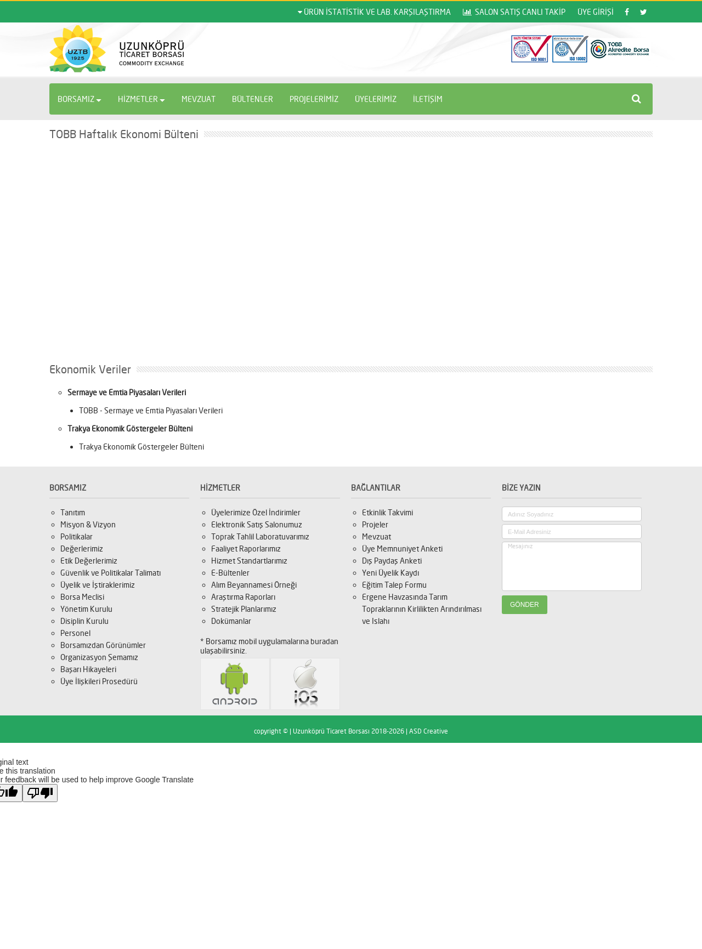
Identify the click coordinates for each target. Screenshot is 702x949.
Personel (75, 633)
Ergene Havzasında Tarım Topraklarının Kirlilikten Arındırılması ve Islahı (422, 609)
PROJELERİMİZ (314, 99)
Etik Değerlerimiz (88, 560)
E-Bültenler (230, 572)
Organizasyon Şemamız (99, 657)
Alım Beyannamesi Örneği (254, 584)
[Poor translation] (40, 793)
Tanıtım (72, 512)
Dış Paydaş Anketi (392, 560)
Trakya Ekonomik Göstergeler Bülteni (141, 446)
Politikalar (76, 536)
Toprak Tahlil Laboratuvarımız (260, 536)
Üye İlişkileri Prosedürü (99, 681)
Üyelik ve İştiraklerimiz (97, 584)
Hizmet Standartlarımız (249, 560)
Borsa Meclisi (82, 596)
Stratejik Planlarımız (243, 608)
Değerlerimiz (81, 548)
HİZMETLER (141, 99)
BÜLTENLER (252, 99)
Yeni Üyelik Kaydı (390, 572)
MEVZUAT (199, 99)
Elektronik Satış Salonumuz (256, 524)
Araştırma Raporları (243, 596)
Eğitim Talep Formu (394, 584)
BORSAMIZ (79, 99)
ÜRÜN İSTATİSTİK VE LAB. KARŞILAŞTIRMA (374, 11)
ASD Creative (428, 731)
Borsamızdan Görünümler (103, 645)
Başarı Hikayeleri (88, 669)
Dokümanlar (231, 621)
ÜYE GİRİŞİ (596, 11)
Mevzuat (376, 536)
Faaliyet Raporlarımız (246, 548)
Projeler (375, 524)
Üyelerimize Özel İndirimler (256, 512)
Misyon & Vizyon (88, 524)
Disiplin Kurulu (84, 621)
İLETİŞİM (428, 99)
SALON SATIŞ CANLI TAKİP (514, 11)
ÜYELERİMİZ (376, 99)
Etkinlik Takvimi (387, 512)
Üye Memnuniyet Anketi (402, 548)
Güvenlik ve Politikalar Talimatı (110, 572)
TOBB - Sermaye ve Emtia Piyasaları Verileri (151, 410)
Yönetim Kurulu (86, 608)
